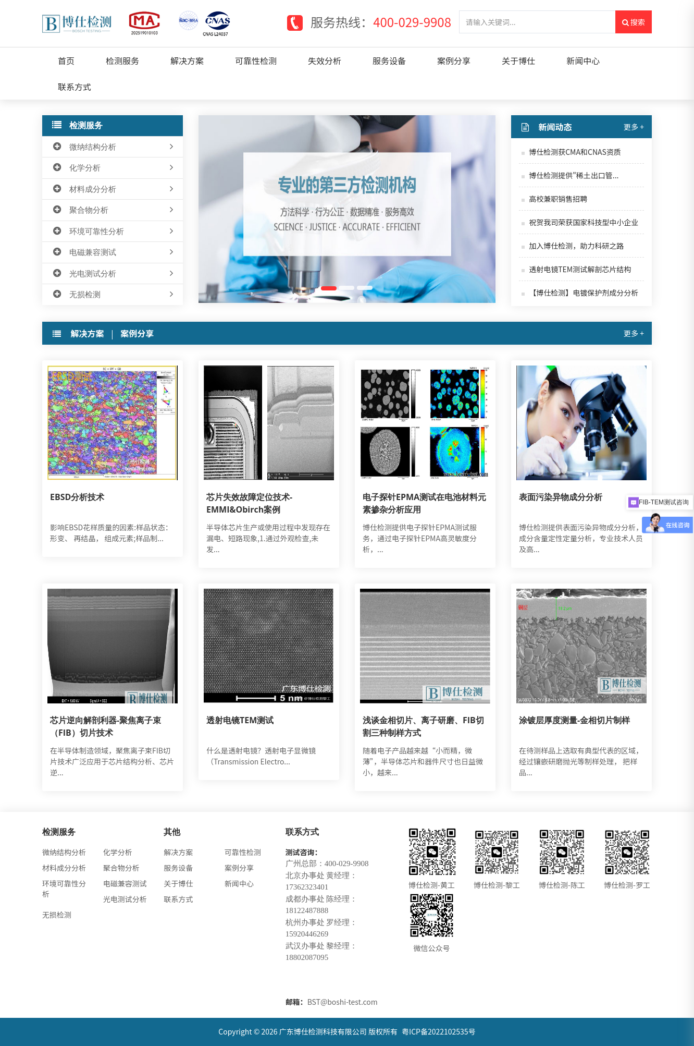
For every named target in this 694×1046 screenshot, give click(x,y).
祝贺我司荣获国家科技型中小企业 (583, 222)
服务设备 (389, 60)
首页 (66, 60)
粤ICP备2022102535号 (439, 1031)
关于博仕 (518, 60)
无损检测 (114, 294)
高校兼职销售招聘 (558, 198)
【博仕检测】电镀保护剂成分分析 (583, 292)
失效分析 (324, 60)
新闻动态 (555, 126)
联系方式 (74, 86)
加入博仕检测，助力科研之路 (576, 245)
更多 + (634, 126)
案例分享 (453, 60)
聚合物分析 (114, 210)
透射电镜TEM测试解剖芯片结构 (580, 269)
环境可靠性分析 (114, 231)
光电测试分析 (114, 273)
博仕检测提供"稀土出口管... (573, 175)
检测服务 (122, 60)
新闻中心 (583, 60)
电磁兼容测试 (114, 252)
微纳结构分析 (114, 147)
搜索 (633, 22)
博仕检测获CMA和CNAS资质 (575, 152)
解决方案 (187, 60)
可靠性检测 (256, 60)
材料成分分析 (114, 189)
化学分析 (114, 168)
